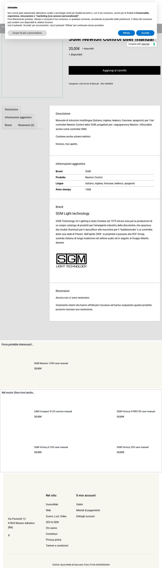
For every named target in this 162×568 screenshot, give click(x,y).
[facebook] (9, 535)
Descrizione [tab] (11, 109)
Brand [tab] (8, 125)
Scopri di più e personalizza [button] (27, 33)
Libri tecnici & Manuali (89, 83)
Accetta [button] (145, 33)
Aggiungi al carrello (115, 70)
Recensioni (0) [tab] (26, 125)
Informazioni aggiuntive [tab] (18, 117)
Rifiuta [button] (126, 33)
